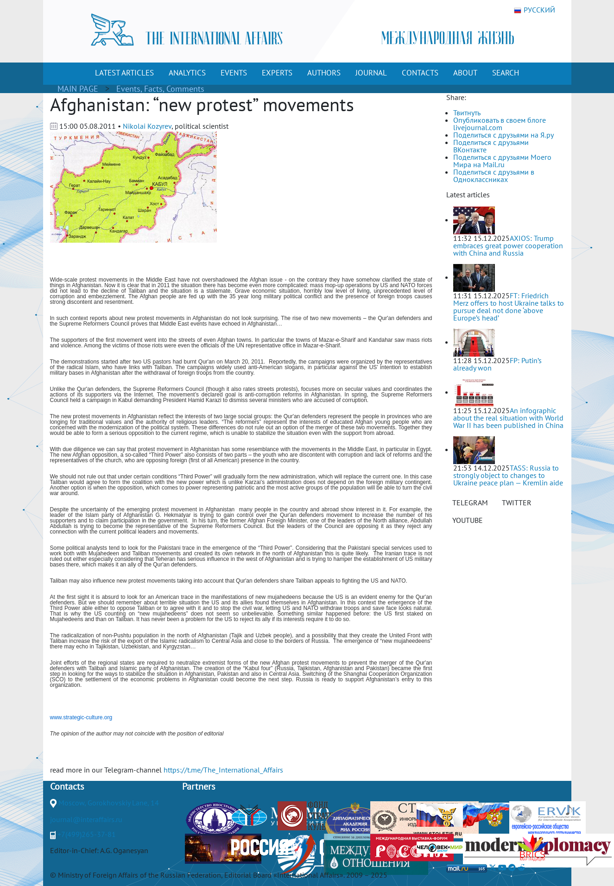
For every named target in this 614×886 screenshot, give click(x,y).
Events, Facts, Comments (160, 88)
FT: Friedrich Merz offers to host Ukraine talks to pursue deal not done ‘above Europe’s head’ (508, 306)
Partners (198, 786)
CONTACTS (420, 73)
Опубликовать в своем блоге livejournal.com (499, 123)
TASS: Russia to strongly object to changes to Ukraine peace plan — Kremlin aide (508, 475)
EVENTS (234, 73)
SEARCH (505, 73)
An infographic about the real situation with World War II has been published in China (508, 418)
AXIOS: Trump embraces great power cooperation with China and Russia (508, 245)
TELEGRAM (470, 502)
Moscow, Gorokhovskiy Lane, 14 (108, 802)
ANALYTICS (187, 73)
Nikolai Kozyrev (147, 126)
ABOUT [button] (465, 73)
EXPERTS (277, 73)
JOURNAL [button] (371, 73)
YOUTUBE (467, 520)
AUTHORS (324, 73)
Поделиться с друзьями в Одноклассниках (493, 175)
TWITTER (517, 502)
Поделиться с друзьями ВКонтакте (491, 146)
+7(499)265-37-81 (86, 834)
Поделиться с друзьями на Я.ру (503, 134)
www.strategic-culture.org (81, 717)
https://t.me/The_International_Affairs (223, 769)
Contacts (67, 786)
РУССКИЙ (534, 10)
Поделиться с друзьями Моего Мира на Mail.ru (502, 160)
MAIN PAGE (77, 88)
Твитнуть (467, 112)
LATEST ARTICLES (124, 73)
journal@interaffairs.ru (86, 819)
